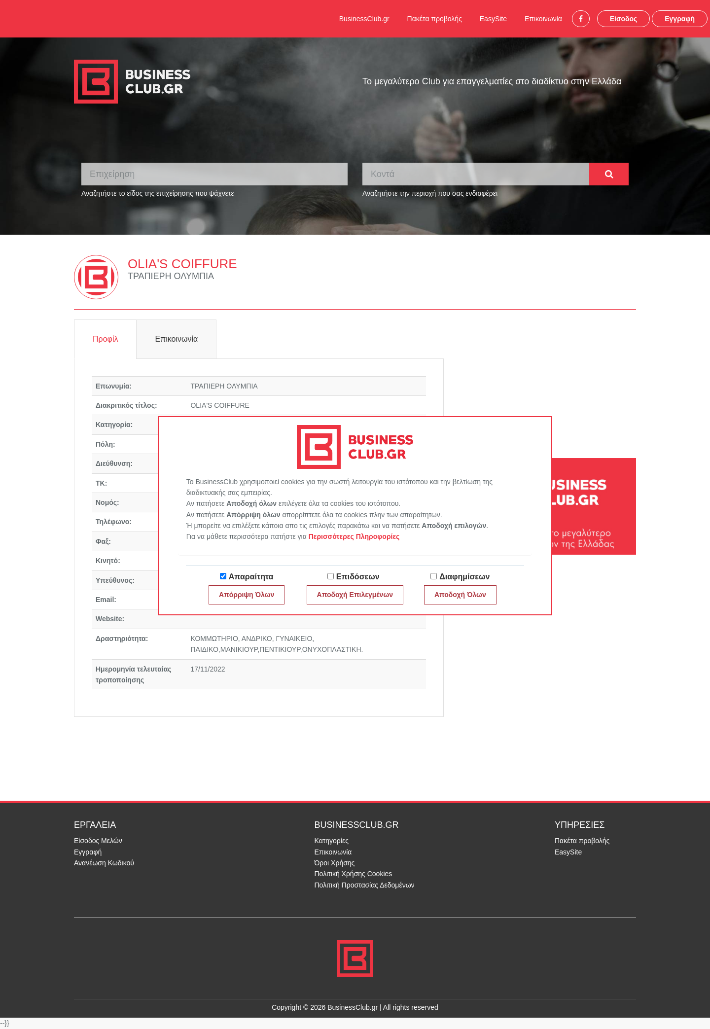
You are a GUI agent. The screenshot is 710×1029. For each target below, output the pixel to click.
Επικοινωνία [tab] (176, 339)
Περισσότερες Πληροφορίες (354, 536)
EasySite (493, 19)
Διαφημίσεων (464, 576)
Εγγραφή (680, 19)
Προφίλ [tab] (105, 339)
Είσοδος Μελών (98, 841)
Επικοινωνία (543, 19)
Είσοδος (624, 19)
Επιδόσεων (358, 576)
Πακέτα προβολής (434, 19)
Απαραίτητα (251, 576)
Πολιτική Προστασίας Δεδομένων (365, 885)
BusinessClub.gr (364, 19)
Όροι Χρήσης (335, 863)
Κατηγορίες (332, 841)
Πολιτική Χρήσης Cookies (353, 874)
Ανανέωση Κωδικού (104, 863)
